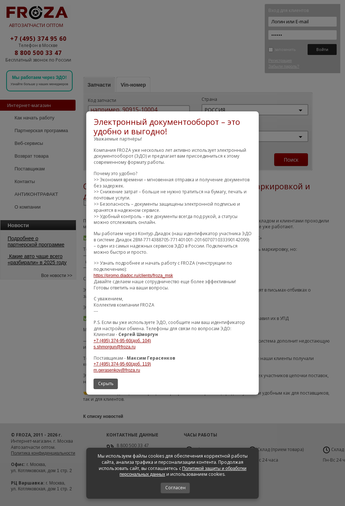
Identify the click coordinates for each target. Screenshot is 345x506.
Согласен (175, 488)
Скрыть (106, 383)
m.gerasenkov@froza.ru (117, 370)
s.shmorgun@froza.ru (115, 346)
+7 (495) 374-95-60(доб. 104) (122, 340)
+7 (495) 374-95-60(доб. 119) (122, 364)
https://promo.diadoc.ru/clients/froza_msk (133, 275)
